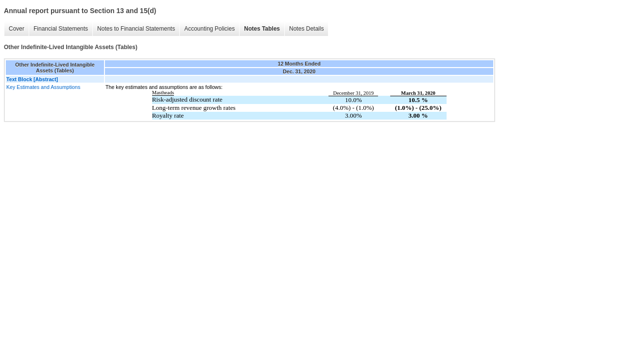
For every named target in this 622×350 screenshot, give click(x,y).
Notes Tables (262, 28)
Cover (16, 28)
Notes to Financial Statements (136, 28)
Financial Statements (61, 28)
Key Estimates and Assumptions (43, 87)
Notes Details (306, 28)
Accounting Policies (209, 28)
